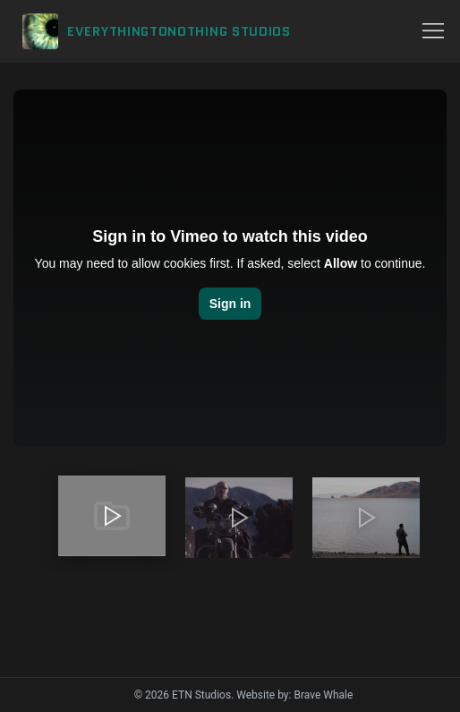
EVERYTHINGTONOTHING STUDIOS (179, 31)
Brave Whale (323, 695)
